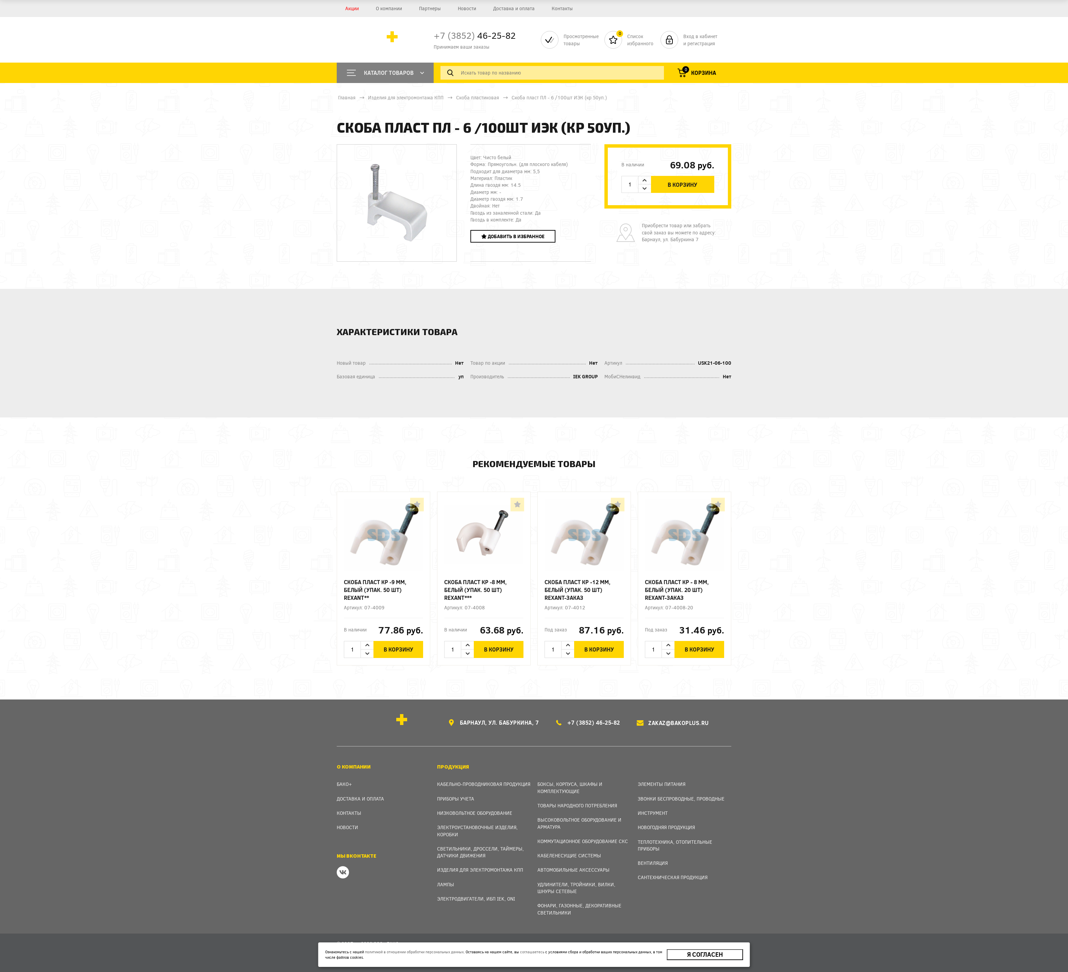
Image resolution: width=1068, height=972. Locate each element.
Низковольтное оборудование (474, 812)
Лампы (445, 883)
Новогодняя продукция (666, 826)
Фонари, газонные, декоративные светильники (579, 908)
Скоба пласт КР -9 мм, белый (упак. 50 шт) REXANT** (375, 589)
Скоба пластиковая (477, 97)
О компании (389, 8)
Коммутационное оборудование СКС (582, 840)
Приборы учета (455, 797)
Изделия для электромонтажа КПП (406, 97)
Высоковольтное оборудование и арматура (579, 822)
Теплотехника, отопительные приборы (675, 844)
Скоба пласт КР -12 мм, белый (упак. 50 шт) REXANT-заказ (578, 589)
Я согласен (705, 955)
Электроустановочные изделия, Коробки (477, 830)
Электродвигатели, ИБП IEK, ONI (476, 898)
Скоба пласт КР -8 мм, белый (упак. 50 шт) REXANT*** (475, 589)
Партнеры (430, 8)
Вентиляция (653, 862)
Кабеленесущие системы (569, 855)
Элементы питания (661, 783)
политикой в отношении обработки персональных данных (414, 951)
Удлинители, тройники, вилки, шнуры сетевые (576, 886)
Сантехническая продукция (672, 876)
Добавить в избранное (513, 236)
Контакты (562, 8)
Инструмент (653, 812)
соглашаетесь (532, 951)
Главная (346, 97)
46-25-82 (475, 35)
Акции (352, 8)
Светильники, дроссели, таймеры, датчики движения (480, 851)
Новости (467, 8)
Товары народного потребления (577, 805)
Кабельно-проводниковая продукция (483, 783)
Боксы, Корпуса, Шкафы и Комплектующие (569, 786)
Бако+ (344, 783)
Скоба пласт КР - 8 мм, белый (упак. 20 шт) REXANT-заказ (677, 589)
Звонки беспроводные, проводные (681, 797)
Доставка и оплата (514, 8)
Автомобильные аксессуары (573, 869)
